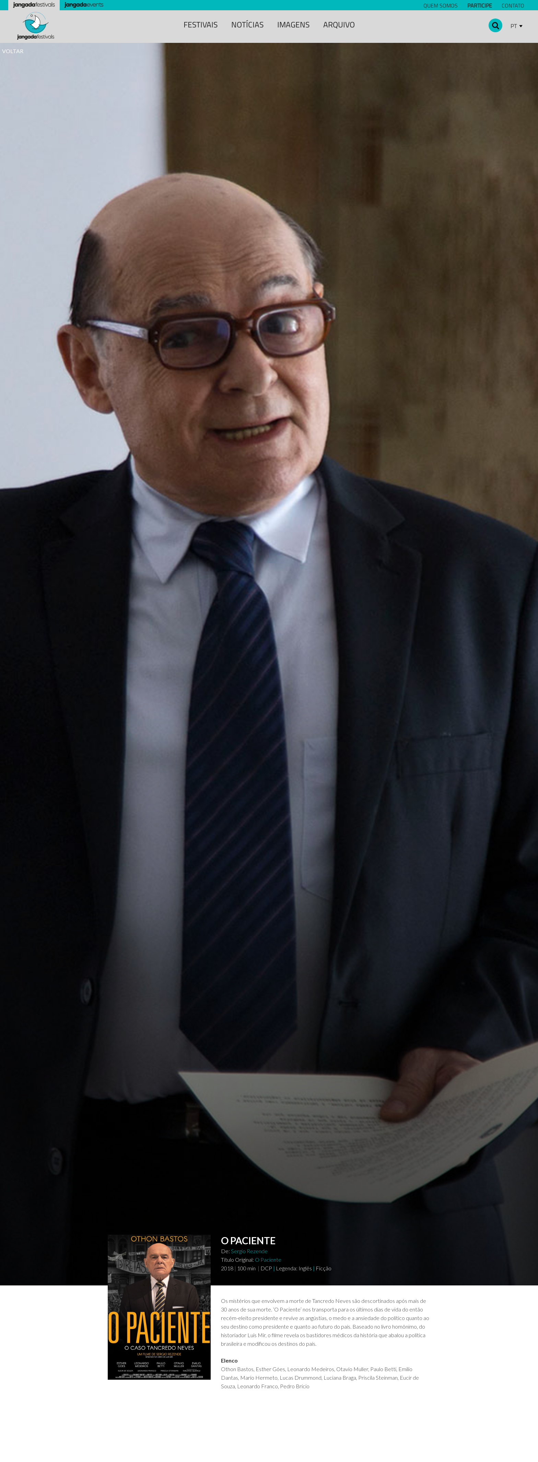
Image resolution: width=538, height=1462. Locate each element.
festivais (201, 25)
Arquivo (339, 25)
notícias (247, 25)
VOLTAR (12, 51)
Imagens (293, 25)
